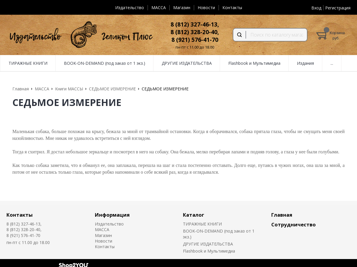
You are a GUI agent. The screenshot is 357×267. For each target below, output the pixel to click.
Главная (281, 214)
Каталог (193, 214)
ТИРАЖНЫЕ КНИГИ (28, 63)
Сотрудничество (293, 224)
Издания (305, 63)
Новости (206, 7)
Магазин (181, 7)
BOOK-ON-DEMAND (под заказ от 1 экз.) (104, 63)
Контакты (232, 7)
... (331, 63)
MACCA (158, 7)
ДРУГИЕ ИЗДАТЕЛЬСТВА (187, 63)
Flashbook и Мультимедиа (254, 63)
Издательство (129, 7)
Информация (112, 214)
